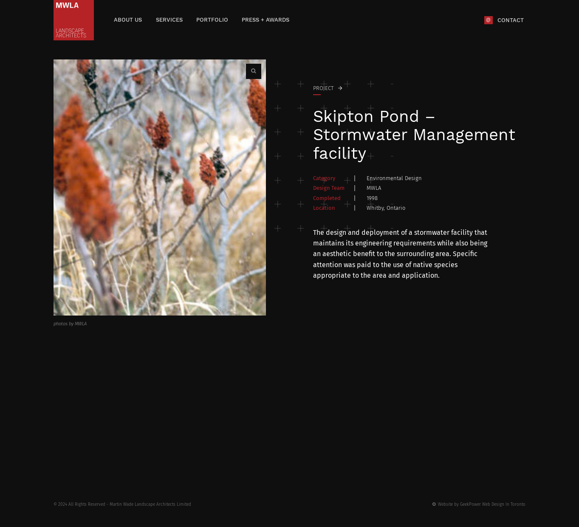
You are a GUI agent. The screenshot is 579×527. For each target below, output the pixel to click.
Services (169, 20)
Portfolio (212, 20)
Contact (510, 20)
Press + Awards (265, 20)
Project (323, 88)
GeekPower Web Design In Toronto (492, 504)
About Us (128, 20)
